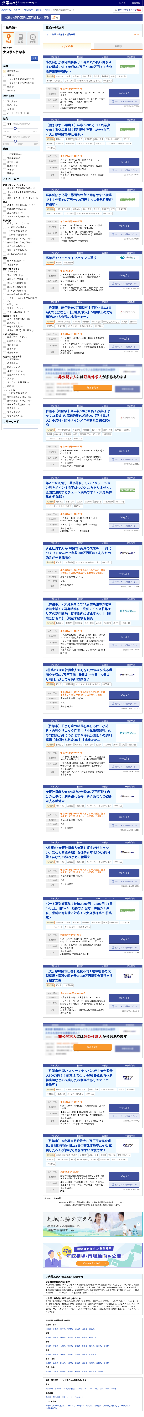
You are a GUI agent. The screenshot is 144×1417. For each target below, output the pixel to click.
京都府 (63, 1354)
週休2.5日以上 (15, 275)
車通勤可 (13, 264)
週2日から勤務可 (16, 287)
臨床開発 (13, 166)
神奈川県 (92, 1337)
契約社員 (13, 105)
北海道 (48, 1329)
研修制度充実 (15, 326)
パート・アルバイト (18, 113)
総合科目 (13, 363)
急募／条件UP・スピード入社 (22, 198)
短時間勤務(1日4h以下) (19, 238)
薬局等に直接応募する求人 (21, 188)
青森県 (55, 1329)
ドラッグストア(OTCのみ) (20, 83)
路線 (21, 38)
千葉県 (77, 1337)
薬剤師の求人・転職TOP (11, 10)
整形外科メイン (16, 374)
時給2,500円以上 (16, 209)
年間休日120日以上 (17, 279)
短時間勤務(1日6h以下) (19, 242)
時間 (33, 38)
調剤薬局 (13, 71)
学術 (10, 169)
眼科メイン (14, 367)
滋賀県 (55, 1354)
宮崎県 (84, 1371)
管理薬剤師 (14, 158)
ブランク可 (14, 412)
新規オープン (15, 308)
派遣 (10, 109)
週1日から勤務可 (16, 283)
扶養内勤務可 (15, 416)
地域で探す (28, 10)
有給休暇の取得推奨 (18, 294)
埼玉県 (70, 1337)
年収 (19, 124)
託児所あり (14, 323)
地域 (9, 38)
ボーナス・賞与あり (18, 216)
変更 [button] (34, 58)
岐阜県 (91, 1346)
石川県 (63, 1346)
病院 (10, 75)
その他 (11, 90)
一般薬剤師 (14, 154)
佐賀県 (55, 1371)
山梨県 (77, 1346)
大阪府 (70, 1354)
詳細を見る (124, 93)
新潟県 (48, 1346)
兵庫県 (77, 1354)
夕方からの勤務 (16, 246)
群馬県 (63, 1337)
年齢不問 (13, 345)
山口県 (77, 1363)
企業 (10, 86)
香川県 (91, 1363)
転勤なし (13, 304)
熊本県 (70, 1371)
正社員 (12, 101)
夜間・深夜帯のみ (17, 250)
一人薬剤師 (14, 359)
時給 (19, 136)
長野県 (84, 1346)
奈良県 (84, 1354)
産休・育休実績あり (18, 319)
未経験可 (13, 352)
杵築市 (47, 10)
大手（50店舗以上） (18, 312)
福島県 (91, 1329)
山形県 (84, 1329)
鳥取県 (48, 1363)
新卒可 (11, 348)
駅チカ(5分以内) (16, 261)
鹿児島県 (92, 1371)
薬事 (10, 173)
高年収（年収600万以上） (21, 205)
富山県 (55, 1346)
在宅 (10, 386)
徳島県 (84, 1363)
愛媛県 (99, 1363)
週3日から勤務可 (16, 290)
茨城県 (48, 1337)
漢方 (10, 378)
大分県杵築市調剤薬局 (60, 34)
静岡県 (99, 1346)
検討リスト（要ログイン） (126, 101)
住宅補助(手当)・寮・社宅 (20, 330)
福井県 (70, 1346)
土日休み (13, 271)
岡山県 (63, 1363)
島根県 (55, 1363)
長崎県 (63, 1371)
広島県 (70, 1363)
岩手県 (63, 1329)
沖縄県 (100, 1371)
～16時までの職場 (17, 227)
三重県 (48, 1354)
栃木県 (55, 1337)
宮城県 (70, 1329)
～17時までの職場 (17, 231)
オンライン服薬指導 (18, 382)
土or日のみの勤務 (16, 254)
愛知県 (106, 1346)
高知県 (106, 1363)
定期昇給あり (15, 212)
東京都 (84, 1337)
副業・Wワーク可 (17, 337)
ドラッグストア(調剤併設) (20, 79)
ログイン (123, 3)
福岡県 (48, 1371)
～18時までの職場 (17, 235)
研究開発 (13, 162)
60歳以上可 (14, 341)
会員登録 (136, 3)
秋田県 (77, 1329)
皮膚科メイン (15, 371)
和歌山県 (92, 1354)
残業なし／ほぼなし (18, 223)
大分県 (38, 10)
